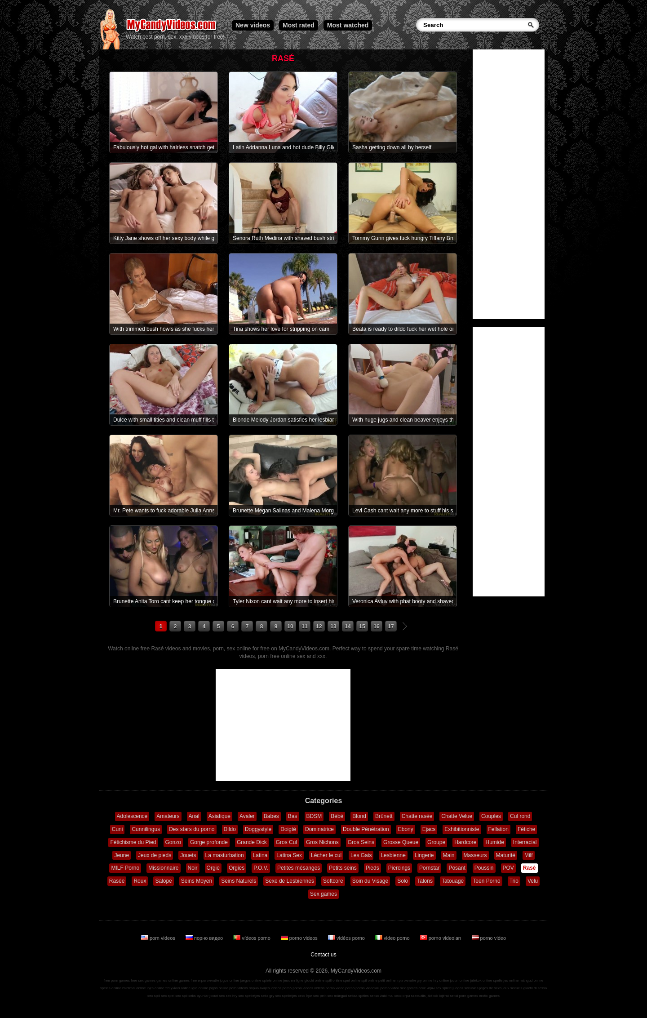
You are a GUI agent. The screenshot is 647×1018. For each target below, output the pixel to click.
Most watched (348, 25)
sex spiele (444, 988)
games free (188, 980)
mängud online (531, 980)
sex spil (181, 996)
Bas (292, 816)
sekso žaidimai (381, 996)
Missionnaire (163, 868)
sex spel (167, 996)
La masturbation (224, 855)
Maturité (505, 855)
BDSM (314, 816)
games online (167, 980)
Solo (402, 881)
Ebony (405, 829)
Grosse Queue (400, 842)
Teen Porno (486, 881)
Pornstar (429, 868)
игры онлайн (208, 980)
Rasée (117, 881)
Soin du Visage (370, 881)
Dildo (230, 829)
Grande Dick (252, 842)
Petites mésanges (298, 868)
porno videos (300, 938)
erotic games (489, 996)
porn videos (159, 938)
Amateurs (167, 816)
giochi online (314, 980)
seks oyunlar (198, 996)
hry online (441, 980)
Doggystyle (258, 829)
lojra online (155, 988)
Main (449, 855)
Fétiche (526, 829)
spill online (333, 980)
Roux (139, 881)
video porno (393, 938)
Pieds (372, 868)
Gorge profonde (209, 842)
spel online (351, 980)
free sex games (143, 980)
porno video (489, 938)
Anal (194, 816)
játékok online (481, 980)
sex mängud (337, 996)
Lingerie (424, 855)
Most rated (299, 25)
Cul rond (520, 816)
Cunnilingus (146, 829)
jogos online (229, 980)
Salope (163, 881)
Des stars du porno (191, 829)
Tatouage (453, 881)
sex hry (231, 996)
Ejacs (428, 829)
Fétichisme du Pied (133, 842)
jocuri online (459, 980)
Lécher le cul (326, 855)
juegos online (250, 980)
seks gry (268, 996)
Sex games (323, 894)
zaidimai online (134, 988)
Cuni (117, 829)
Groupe (436, 842)
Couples (491, 816)
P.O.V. (260, 868)
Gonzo (173, 842)
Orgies (236, 868)
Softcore (333, 881)
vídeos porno (252, 938)
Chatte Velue (456, 816)
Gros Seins (361, 842)
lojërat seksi (448, 996)
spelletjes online (505, 980)
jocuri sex (217, 996)
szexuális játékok (424, 996)
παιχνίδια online (178, 988)
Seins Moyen (196, 881)
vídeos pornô (281, 988)
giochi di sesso (535, 988)
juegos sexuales (465, 988)
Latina (260, 855)
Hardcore (465, 842)
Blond (359, 816)
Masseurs (475, 855)
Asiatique (219, 816)
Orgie (213, 868)
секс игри (402, 996)
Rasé (529, 868)
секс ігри (305, 996)
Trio (514, 881)
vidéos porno (347, 938)
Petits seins (342, 868)
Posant (456, 868)
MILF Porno (125, 868)
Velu (532, 881)
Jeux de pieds (154, 855)
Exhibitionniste (461, 829)
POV (508, 868)
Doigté (288, 829)
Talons (425, 881)
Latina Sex (289, 855)
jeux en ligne (293, 980)
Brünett (384, 816)
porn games (468, 996)
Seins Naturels (238, 881)
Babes (271, 816)
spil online (369, 980)
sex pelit (319, 996)
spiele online (272, 980)
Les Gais (361, 855)
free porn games (117, 980)
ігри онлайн (406, 980)
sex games (409, 988)
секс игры (426, 988)
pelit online (386, 980)
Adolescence (132, 816)
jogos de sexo (490, 988)
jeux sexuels (513, 988)
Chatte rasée (417, 816)
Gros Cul (286, 842)
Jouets (188, 855)
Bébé (337, 816)
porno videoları (441, 938)
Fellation (498, 829)
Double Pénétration (366, 829)
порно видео (205, 938)
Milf (528, 855)
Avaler (247, 816)
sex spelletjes (249, 996)
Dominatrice (319, 829)
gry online (425, 980)
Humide (494, 842)
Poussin (484, 868)
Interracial (525, 842)
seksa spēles (358, 996)
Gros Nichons (322, 842)
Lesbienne (393, 855)
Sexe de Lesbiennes (289, 881)
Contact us (323, 954)
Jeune (121, 855)
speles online (110, 988)
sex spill (153, 996)
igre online (199, 988)
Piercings (399, 868)
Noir (193, 868)
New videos (252, 25)
